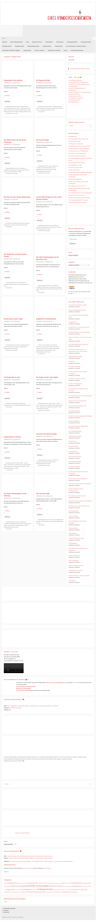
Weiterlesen (7, 101)
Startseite (4, 42)
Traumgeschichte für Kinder (50, 169)
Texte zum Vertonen (39, 50)
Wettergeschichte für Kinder (25, 111)
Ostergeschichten (47, 46)
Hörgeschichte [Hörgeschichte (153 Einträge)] (10, 889)
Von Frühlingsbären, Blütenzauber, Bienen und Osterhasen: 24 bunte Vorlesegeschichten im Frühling (33, 706)
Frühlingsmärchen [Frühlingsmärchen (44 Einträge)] (7, 886)
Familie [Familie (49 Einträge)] (25, 883)
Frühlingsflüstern (72, 533)
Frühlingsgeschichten (72, 42)
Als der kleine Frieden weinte (75, 167)
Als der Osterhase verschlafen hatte (77, 406)
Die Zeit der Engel (42, 140)
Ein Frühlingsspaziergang (74, 431)
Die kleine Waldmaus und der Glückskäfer (78, 575)
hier (73, 293)
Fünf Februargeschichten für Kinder (77, 202)
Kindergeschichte (13, 170)
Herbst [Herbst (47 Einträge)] (65, 886)
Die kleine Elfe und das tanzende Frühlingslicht (80, 501)
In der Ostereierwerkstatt (22, 690)
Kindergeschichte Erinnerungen (11, 348)
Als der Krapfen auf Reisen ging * (76, 195)
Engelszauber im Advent (12, 437)
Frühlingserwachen (73, 528)
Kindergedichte (49, 42)
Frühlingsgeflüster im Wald (75, 165)
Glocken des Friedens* (74, 170)
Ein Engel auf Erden (43, 80)
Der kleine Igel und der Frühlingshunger (78, 151)
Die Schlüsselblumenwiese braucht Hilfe (78, 139)
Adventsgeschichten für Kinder (12, 106)
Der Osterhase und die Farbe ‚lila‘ (76, 162)
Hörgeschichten (27, 50)
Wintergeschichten (19, 46)
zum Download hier (28, 868)
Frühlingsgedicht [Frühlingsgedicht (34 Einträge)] (67, 883)
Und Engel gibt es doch (12, 377)
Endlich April (71, 361)
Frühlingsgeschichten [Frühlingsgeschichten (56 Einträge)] (86, 883)
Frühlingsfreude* (72, 136)
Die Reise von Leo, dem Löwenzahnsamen (79, 84)
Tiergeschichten (59, 46)
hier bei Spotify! (47, 868)
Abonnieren (72, 243)
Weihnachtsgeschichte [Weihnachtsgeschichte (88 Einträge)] (40, 892)
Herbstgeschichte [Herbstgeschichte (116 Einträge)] (76, 886)
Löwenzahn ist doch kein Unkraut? (77, 155)
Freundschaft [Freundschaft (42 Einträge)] (50, 883)
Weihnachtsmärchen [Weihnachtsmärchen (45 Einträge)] (49, 892)
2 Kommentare (41, 111)
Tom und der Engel (42, 493)
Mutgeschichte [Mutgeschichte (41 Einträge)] (55, 889)
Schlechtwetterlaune (73, 511)
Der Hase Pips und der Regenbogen (77, 400)
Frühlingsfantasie (72, 543)
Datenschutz (6, 912)
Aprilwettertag (71, 580)
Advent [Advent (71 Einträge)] (5, 883)
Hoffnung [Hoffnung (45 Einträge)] (89, 886)
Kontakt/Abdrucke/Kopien (77, 50)
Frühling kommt (72, 441)
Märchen (28, 223)
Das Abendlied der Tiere (74, 100)
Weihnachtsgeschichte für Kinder (11, 111)
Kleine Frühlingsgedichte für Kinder (77, 310)
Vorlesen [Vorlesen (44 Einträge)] (19, 892)
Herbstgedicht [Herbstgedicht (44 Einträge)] (68, 886)
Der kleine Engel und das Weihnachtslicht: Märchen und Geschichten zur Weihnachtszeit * (30, 856)
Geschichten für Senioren (54, 50)
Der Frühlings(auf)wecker (74, 461)
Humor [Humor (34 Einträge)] (5, 889)
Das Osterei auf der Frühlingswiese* (77, 153)
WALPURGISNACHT (73, 102)
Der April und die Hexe (74, 555)
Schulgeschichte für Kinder (10, 405)
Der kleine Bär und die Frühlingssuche (77, 82)
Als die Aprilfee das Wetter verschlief (79, 68)
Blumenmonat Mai (72, 446)
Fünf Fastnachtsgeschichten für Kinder (78, 200)
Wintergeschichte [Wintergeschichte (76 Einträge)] (66, 892)
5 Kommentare (9, 528)
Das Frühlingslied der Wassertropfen (26, 686)
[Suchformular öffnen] (12, 31)
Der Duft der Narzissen (74, 94)
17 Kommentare (9, 469)
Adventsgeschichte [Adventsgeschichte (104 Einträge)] (12, 883)
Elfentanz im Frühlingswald (23, 688)
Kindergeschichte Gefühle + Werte (53, 406)
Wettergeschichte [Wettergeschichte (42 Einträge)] (57, 892)
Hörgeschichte (56, 348)
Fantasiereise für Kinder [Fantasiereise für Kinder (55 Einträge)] (43, 883)
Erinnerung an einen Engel (13, 319)
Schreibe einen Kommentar (12, 113)
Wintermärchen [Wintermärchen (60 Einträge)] (74, 892)
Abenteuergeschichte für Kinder (45, 519)
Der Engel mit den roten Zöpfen (47, 377)
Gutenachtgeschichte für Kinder (48, 167)
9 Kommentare (41, 292)
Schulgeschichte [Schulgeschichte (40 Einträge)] (67, 889)
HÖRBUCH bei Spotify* (16, 708)
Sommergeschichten (86, 42)
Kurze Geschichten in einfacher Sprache (76, 46)
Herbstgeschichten (7, 46)
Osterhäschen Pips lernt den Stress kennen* (79, 146)
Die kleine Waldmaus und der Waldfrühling (79, 148)
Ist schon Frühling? (73, 516)
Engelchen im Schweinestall (46, 319)
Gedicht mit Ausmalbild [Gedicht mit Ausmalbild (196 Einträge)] (18, 886)
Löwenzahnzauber (73, 86)
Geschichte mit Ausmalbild (13, 109)
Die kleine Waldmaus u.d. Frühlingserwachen (79, 92)
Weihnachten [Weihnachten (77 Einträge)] (31, 892)
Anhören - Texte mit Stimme (44, 345)
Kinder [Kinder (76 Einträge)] (21, 889)
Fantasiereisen (60, 42)
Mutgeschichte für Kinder (44, 288)
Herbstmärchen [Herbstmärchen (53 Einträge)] (84, 886)
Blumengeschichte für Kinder (13, 108)
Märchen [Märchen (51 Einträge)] (60, 889)
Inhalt (27, 42)
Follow (5, 901)
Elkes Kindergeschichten (16, 42)
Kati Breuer (75, 682)
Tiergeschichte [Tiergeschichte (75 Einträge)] (84, 889)
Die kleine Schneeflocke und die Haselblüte (79, 197)
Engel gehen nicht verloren (13, 80)
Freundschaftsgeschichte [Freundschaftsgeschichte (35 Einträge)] (57, 883)
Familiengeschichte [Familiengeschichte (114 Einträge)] (32, 883)
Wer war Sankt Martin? (74, 421)
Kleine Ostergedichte (73, 560)
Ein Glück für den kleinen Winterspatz (17, 197)
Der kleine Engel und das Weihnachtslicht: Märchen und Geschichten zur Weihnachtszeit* (30, 858)
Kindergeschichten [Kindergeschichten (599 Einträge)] (45, 889)
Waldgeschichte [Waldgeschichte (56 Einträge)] (24, 892)
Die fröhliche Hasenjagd (74, 141)
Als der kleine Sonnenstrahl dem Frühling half (79, 483)
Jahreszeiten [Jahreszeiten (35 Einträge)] (17, 889)
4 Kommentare (41, 524)
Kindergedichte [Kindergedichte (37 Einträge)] (34, 889)
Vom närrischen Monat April (75, 80)
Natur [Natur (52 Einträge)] (63, 889)
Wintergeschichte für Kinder (21, 224)
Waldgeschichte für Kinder (25, 109)
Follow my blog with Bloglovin (22, 833)
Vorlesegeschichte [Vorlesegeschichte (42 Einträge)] (14, 892)
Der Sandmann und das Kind (75, 98)
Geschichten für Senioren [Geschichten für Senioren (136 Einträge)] (56, 886)
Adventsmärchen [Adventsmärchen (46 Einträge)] (20, 883)
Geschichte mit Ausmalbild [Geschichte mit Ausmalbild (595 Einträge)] (37, 886)
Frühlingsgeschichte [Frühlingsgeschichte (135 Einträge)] (76, 883)
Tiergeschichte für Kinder (9, 224)
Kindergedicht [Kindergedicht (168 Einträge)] (27, 889)
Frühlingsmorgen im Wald (74, 96)
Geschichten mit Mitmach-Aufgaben (11, 50)
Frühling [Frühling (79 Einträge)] (63, 883)
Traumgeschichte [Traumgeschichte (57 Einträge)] (7, 892)
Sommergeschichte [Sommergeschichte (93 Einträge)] (75, 889)
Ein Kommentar (41, 353)
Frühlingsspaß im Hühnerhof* (75, 143)
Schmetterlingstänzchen (74, 411)
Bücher (65, 50)
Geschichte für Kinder (48, 346)
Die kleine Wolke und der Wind (76, 538)
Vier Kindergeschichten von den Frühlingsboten (80, 192)
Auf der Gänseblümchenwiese (75, 565)
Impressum (6, 910)
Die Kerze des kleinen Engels (46, 434)
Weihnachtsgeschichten (33, 46)
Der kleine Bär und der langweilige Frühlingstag (80, 172)
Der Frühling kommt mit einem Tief (77, 186)
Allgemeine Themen (37, 42)
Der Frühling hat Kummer (74, 456)
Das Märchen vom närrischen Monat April (78, 327)
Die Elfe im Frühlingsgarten (75, 179)
